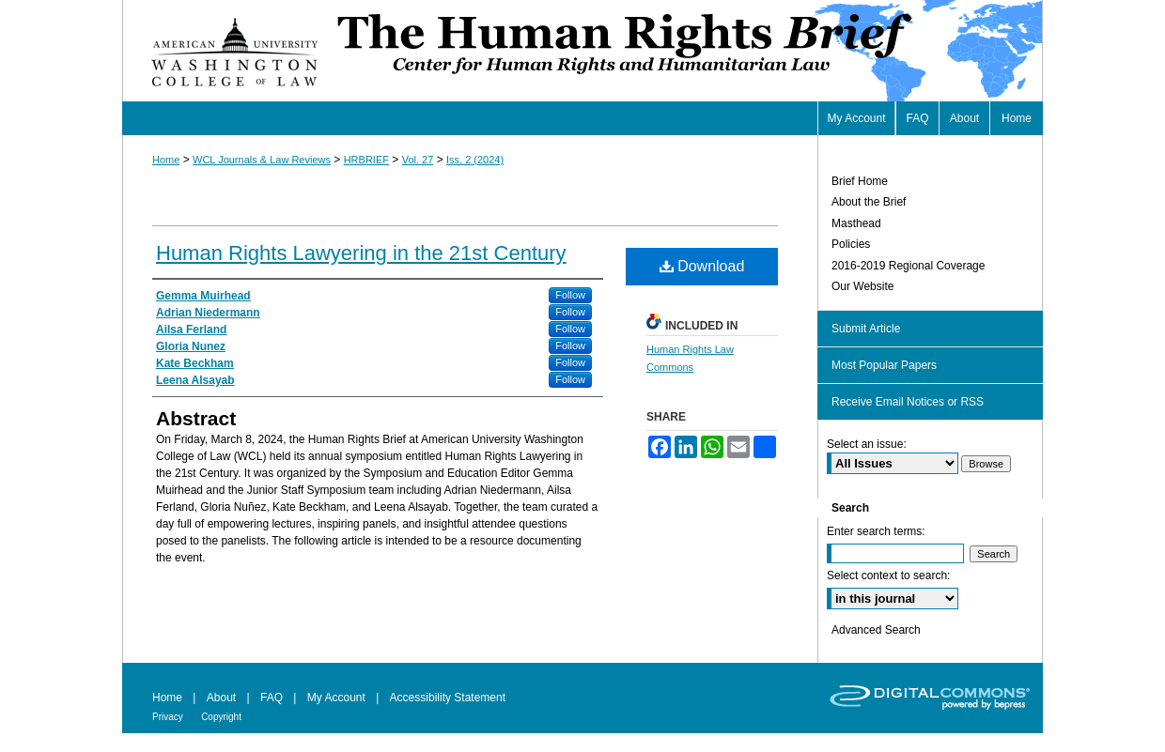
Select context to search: (888, 575)
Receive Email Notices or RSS (907, 401)
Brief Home (859, 181)
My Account (336, 697)
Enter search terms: (876, 531)
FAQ (271, 697)
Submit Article (865, 328)
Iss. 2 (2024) (475, 159)
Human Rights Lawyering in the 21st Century (361, 253)
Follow (570, 294)
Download (702, 266)
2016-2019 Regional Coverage (908, 265)
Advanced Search (876, 630)
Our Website (862, 286)
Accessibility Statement (447, 697)
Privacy (167, 717)
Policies (850, 244)
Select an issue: (867, 444)
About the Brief (868, 201)
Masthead (856, 223)
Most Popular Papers (884, 365)
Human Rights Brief (688, 50)
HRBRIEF (366, 159)
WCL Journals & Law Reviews (262, 159)
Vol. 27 (418, 159)
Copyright (221, 717)
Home (165, 159)
